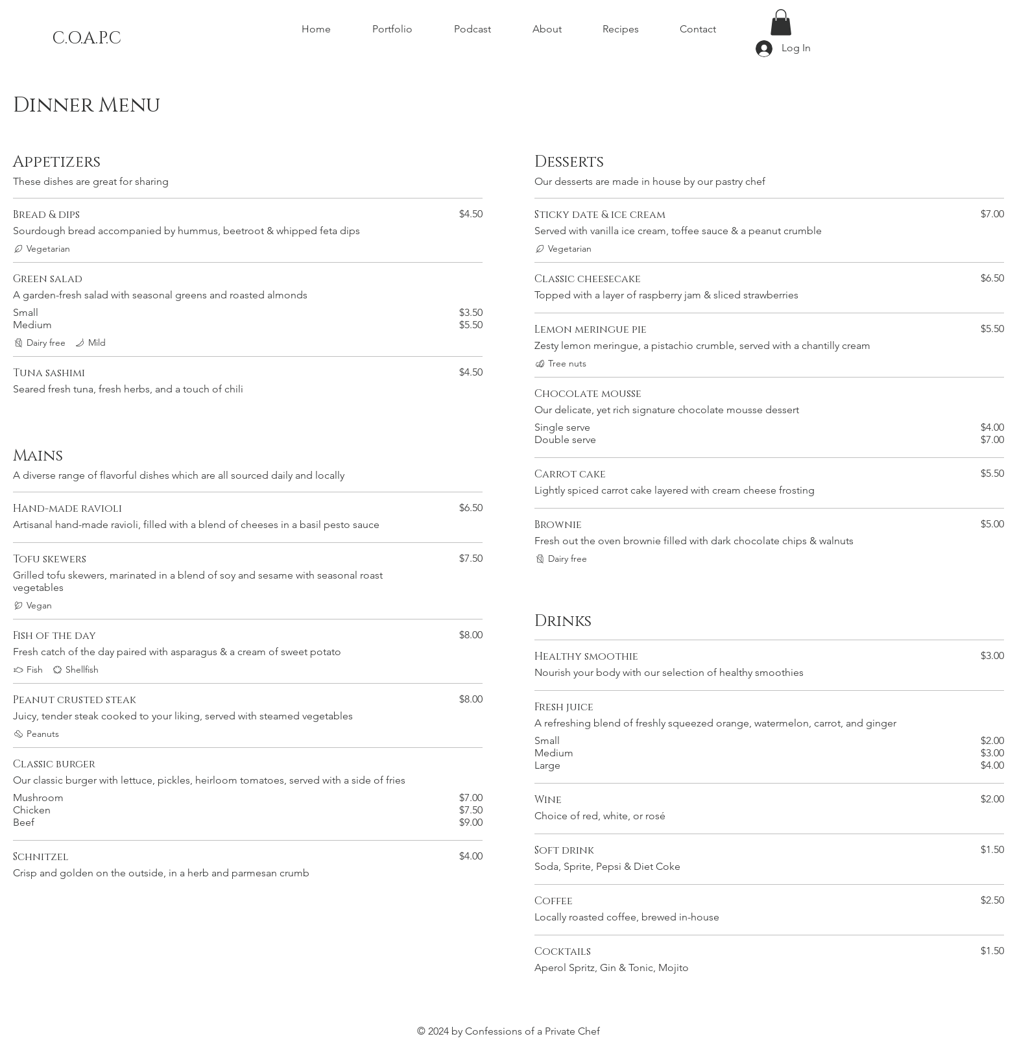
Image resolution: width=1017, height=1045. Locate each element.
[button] (781, 22)
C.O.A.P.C (86, 38)
